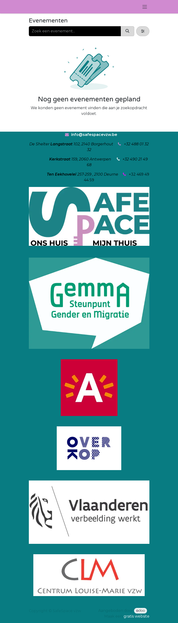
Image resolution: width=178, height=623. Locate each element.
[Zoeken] (127, 31)
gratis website (136, 616)
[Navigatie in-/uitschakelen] (144, 7)
